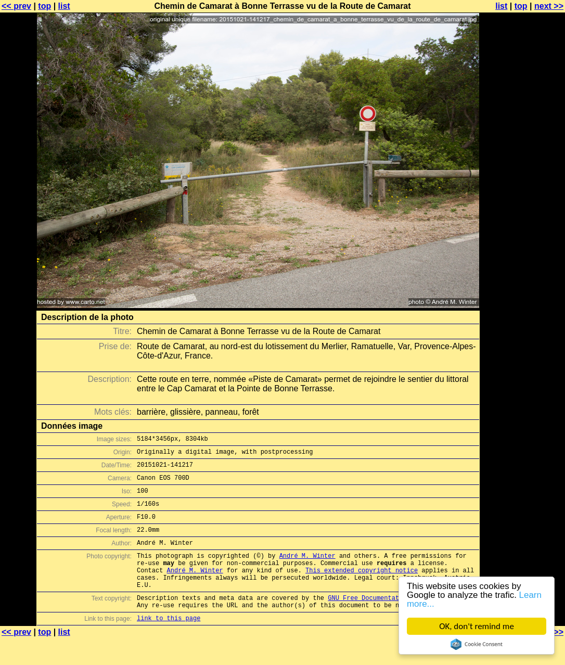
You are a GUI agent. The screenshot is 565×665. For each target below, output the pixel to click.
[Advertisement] (522, 257)
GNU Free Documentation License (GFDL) (397, 621)
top (44, 6)
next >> (548, 6)
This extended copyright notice (361, 588)
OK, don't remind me (476, 626)
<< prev (16, 6)
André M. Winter (307, 571)
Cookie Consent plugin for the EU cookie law (477, 644)
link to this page (168, 644)
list (64, 6)
